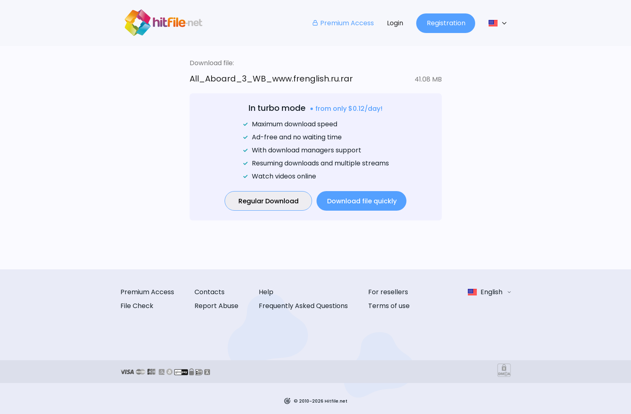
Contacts (209, 292)
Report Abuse (216, 305)
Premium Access (343, 23)
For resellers (388, 292)
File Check (136, 305)
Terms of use (389, 305)
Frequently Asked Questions (303, 305)
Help (266, 292)
